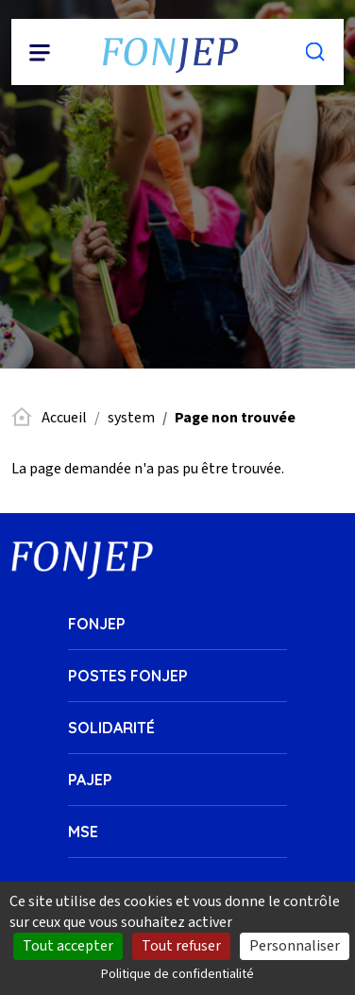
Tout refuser (181, 945)
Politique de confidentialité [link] (177, 974)
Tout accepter (68, 945)
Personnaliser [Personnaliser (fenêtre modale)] (294, 945)
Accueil (64, 417)
